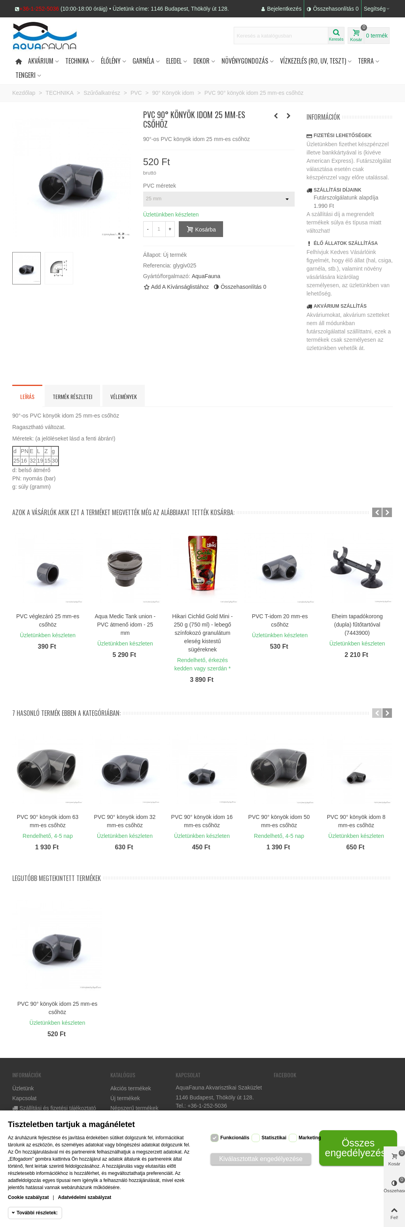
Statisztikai (273, 1137)
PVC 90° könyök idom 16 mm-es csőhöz (202, 821)
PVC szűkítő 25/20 (202, 616)
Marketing (310, 1137)
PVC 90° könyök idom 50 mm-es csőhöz (279, 821)
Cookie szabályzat (28, 1197)
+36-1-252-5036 (39, 9)
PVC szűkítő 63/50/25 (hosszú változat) (125, 620)
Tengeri (25, 75)
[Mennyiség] (159, 229)
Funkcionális (234, 1137)
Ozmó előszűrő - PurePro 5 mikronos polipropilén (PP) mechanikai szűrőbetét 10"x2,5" (280, 628)
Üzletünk (23, 1088)
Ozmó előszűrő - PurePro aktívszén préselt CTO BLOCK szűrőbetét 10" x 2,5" (357, 628)
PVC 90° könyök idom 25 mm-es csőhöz (57, 1008)
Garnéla (143, 61)
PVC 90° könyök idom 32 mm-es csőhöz (125, 821)
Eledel (174, 61)
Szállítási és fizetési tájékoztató (54, 1108)
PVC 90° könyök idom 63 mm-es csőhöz (48, 821)
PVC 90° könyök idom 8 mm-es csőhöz (356, 821)
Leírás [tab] (27, 396)
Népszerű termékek (134, 1108)
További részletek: (37, 1213)
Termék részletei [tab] (72, 396)
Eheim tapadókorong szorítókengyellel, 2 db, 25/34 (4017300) (47, 624)
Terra (366, 61)
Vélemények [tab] (123, 396)
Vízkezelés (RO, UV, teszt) (313, 61)
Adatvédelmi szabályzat (85, 1197)
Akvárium (40, 61)
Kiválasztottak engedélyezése (261, 1158)
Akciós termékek (130, 1088)
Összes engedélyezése (358, 1147)
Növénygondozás (244, 61)
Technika (77, 61)
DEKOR (201, 61)
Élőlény (111, 61)
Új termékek (125, 1098)
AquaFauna (206, 276)
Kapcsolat (24, 1098)
